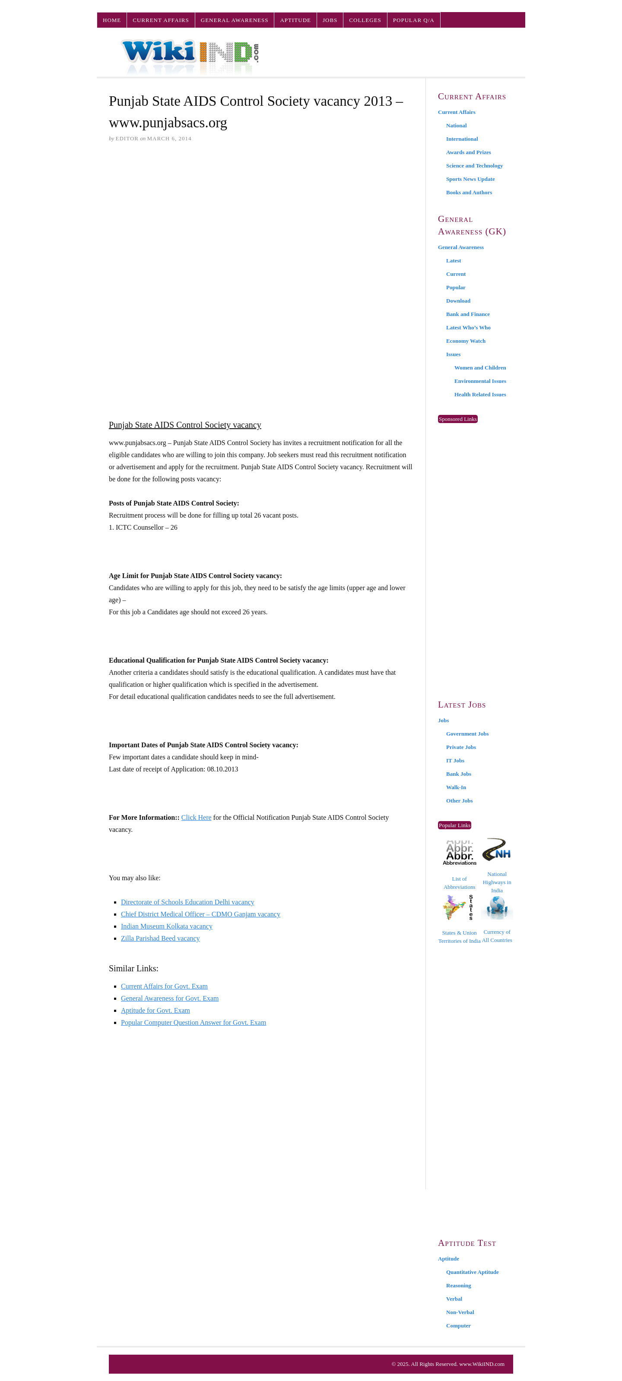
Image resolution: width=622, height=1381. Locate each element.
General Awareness (235, 20)
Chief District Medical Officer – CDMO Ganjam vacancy (200, 914)
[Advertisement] (261, 216)
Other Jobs (459, 800)
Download (458, 300)
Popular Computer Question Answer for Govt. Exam (193, 1022)
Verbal (454, 1299)
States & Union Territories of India (459, 919)
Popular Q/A (414, 20)
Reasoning (458, 1285)
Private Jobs (461, 747)
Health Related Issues (480, 394)
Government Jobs (467, 733)
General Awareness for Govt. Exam (170, 998)
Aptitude (295, 20)
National (456, 125)
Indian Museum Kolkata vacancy (167, 926)
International (462, 139)
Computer (458, 1325)
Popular (456, 287)
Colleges (365, 20)
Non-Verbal (460, 1312)
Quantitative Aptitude (472, 1272)
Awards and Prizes (468, 152)
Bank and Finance (468, 314)
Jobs (330, 20)
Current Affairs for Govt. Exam (164, 986)
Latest (453, 260)
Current (456, 274)
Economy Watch (466, 341)
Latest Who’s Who (468, 327)
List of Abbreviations (459, 865)
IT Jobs (455, 760)
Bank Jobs (458, 774)
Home (112, 20)
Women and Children (480, 367)
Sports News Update (470, 179)
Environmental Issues (480, 381)
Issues (453, 354)
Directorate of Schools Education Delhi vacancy (187, 902)
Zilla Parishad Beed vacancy (160, 938)
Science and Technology (474, 165)
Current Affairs (161, 20)
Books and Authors (469, 192)
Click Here (196, 817)
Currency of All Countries (497, 919)
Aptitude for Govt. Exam (155, 1010)
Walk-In (456, 787)
